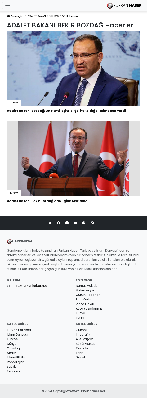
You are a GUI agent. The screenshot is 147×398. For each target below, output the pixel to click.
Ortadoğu (14, 348)
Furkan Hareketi (19, 330)
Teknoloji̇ (82, 348)
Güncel (14, 102)
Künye (80, 313)
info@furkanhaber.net (30, 285)
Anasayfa (15, 16)
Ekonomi (13, 371)
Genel (80, 357)
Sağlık (11, 366)
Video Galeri (85, 304)
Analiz (11, 353)
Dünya (11, 343)
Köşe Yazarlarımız (89, 308)
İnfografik (83, 334)
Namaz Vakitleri (87, 285)
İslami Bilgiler (16, 357)
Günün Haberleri (88, 295)
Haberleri (52, 16)
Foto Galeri (84, 299)
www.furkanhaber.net (87, 391)
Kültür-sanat (85, 343)
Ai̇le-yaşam (84, 339)
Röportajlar (15, 362)
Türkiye (14, 193)
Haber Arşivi (85, 290)
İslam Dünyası (17, 334)
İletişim (81, 318)
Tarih (79, 353)
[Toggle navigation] (7, 5)
